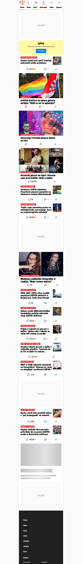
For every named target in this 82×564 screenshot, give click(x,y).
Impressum (26, 562)
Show (29, 7)
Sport (35, 7)
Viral (25, 552)
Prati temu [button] (41, 51)
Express (59, 7)
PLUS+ (25, 520)
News (22, 7)
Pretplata (44, 562)
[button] (28, 2)
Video (52, 7)
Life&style (43, 7)
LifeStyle (26, 541)
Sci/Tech (26, 546)
